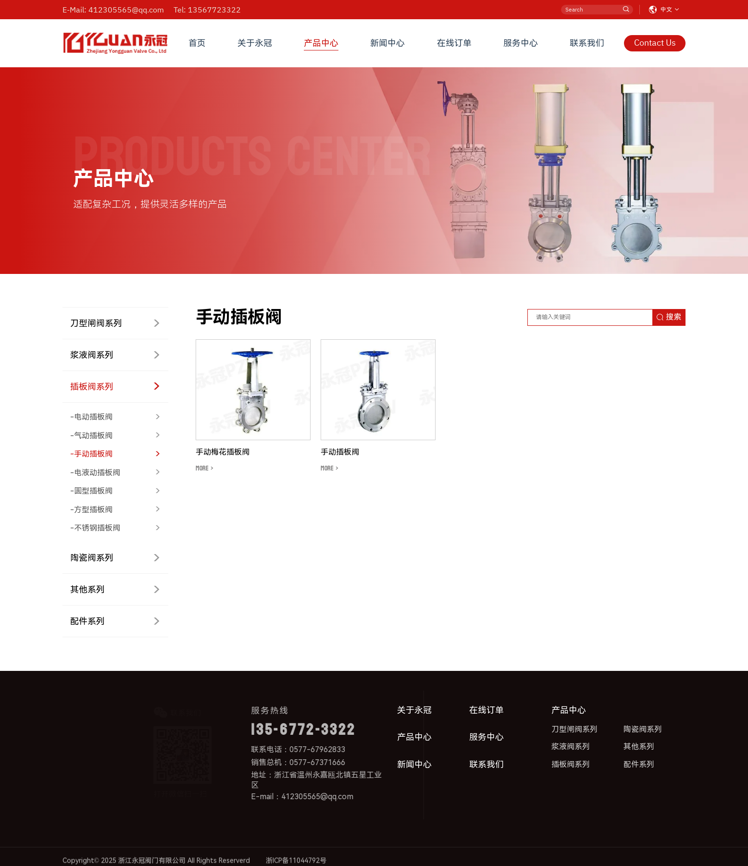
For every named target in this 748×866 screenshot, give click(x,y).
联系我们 (587, 43)
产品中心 (321, 43)
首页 (197, 43)
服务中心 (520, 43)
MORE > (204, 468)
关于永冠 (254, 43)
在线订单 (454, 43)
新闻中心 (387, 43)
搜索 (668, 317)
